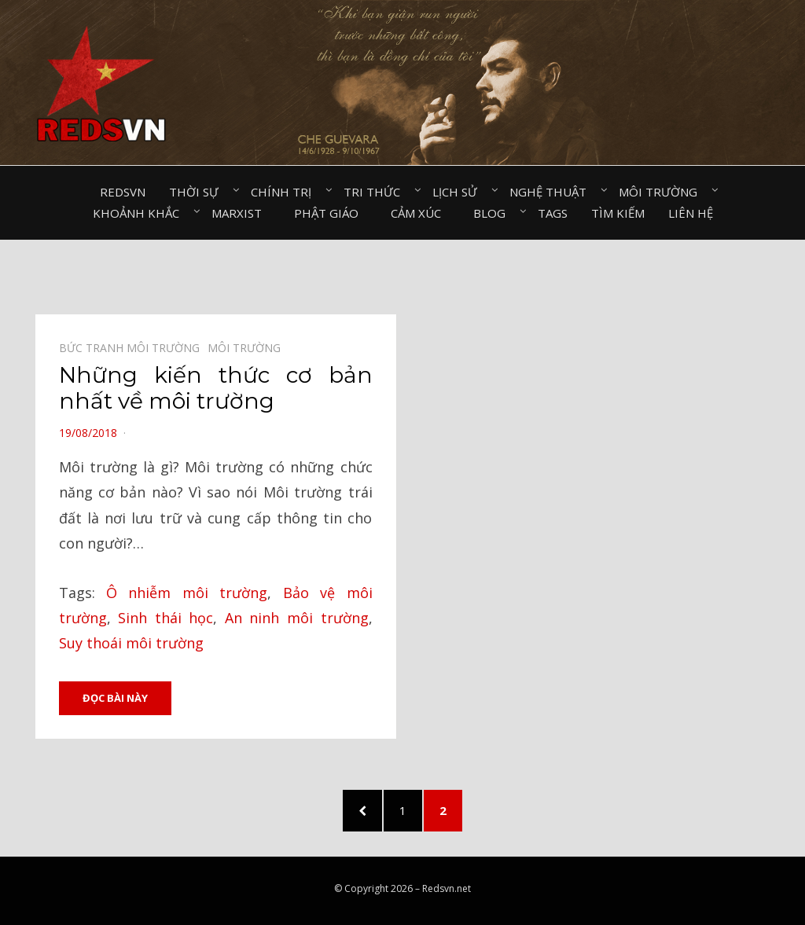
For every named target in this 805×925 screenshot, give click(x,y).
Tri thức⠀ (376, 192)
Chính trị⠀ (285, 192)
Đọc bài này (115, 698)
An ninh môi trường (297, 617)
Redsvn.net (446, 888)
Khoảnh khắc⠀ (140, 213)
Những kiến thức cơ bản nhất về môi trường (216, 388)
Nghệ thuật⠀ (552, 192)
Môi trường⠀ (662, 192)
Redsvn (122, 192)
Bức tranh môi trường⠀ (133, 347)
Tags (553, 213)
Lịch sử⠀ (459, 192)
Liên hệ (690, 213)
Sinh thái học (165, 617)
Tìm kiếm (618, 213)
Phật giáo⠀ (330, 213)
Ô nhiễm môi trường (186, 592)
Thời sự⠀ (198, 192)
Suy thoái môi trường (131, 642)
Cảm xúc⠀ (420, 213)
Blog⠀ (493, 213)
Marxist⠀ (240, 213)
